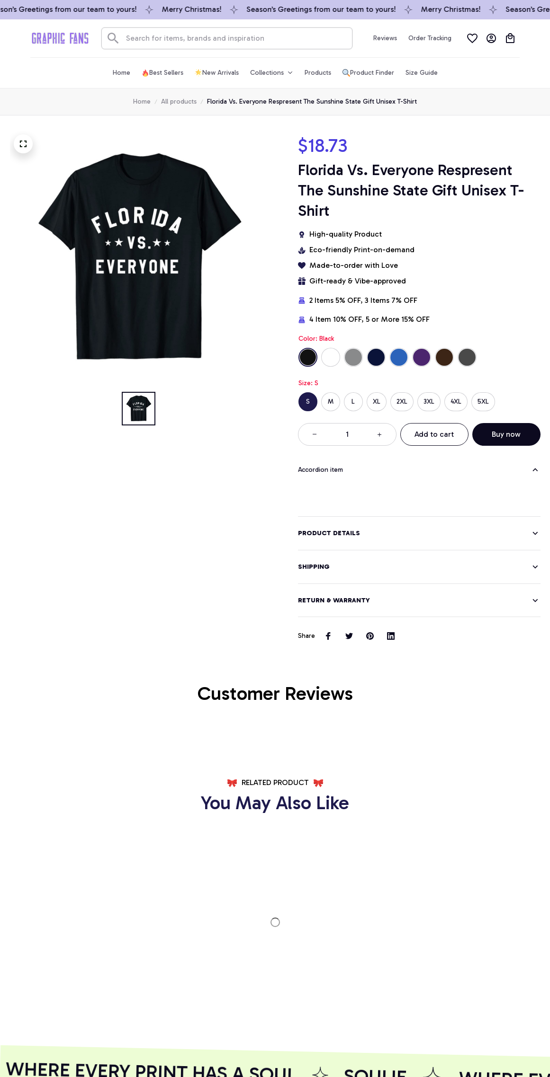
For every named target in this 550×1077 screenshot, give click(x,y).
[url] (65, 955)
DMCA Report (30, 1052)
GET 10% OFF (205, 1011)
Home (142, 101)
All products (179, 101)
